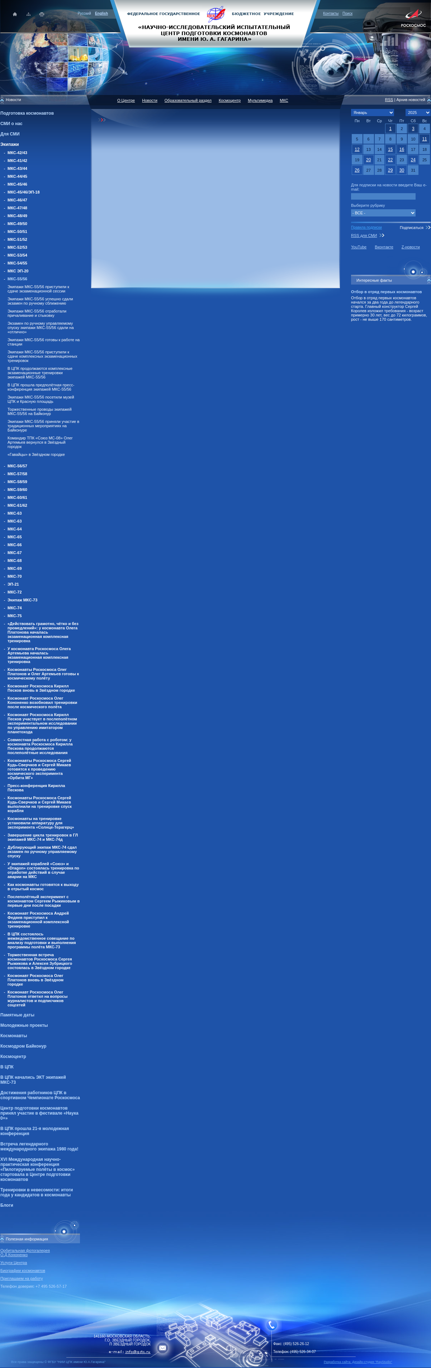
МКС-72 (15, 592)
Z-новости (411, 247)
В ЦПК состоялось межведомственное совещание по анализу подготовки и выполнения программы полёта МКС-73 (42, 940)
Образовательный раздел (188, 100)
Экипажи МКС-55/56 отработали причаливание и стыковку (37, 313)
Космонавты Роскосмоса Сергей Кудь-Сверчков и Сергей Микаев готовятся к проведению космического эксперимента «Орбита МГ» (39, 769)
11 (424, 139)
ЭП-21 (13, 584)
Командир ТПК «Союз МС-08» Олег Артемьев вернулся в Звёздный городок (40, 442)
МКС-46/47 (17, 200)
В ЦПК (7, 1066)
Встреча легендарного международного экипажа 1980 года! (39, 1146)
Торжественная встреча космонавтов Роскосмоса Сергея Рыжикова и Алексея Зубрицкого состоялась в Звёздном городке (40, 961)
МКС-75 (15, 616)
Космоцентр (13, 1056)
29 (390, 170)
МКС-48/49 (17, 216)
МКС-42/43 (17, 153)
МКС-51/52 (17, 239)
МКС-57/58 (17, 474)
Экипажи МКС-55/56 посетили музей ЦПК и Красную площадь (41, 399)
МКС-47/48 (17, 208)
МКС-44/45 (17, 176)
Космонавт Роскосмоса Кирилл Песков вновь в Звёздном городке (41, 688)
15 (390, 149)
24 (413, 159)
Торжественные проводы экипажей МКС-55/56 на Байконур (40, 411)
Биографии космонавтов (22, 1270)
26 (357, 170)
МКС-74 (15, 608)
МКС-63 (15, 513)
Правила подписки (366, 227)
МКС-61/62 (17, 505)
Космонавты (13, 1035)
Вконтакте (384, 247)
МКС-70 (15, 576)
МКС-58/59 (17, 482)
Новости (149, 100)
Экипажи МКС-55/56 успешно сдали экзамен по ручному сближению (40, 301)
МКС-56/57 (17, 466)
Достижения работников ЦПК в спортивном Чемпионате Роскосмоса (40, 1095)
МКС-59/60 (17, 489)
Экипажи (9, 144)
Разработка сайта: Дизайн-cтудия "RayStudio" (358, 1362)
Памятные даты (17, 1014)
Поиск (347, 13)
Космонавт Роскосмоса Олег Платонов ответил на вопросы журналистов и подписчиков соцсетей (37, 998)
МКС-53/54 (17, 255)
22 (390, 159)
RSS (389, 99)
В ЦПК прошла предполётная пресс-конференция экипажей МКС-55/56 (41, 387)
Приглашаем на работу (21, 1278)
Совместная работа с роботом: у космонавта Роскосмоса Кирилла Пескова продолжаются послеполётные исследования (40, 746)
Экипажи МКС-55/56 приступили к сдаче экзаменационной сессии (38, 289)
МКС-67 (15, 552)
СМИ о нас (11, 123)
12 (357, 149)
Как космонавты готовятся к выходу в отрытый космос (43, 886)
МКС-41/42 (17, 160)
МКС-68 (15, 560)
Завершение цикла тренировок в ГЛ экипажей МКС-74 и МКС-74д (43, 837)
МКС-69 (15, 568)
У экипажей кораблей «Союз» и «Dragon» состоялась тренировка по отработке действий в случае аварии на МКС (43, 870)
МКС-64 (15, 529)
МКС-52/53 (17, 247)
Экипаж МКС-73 (22, 600)
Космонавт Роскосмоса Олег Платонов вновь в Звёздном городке (35, 979)
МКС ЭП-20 (18, 271)
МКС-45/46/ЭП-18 (24, 192)
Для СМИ (10, 134)
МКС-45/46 (17, 184)
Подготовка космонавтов (27, 113)
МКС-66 (15, 545)
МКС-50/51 (17, 231)
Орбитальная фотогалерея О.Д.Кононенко (25, 1252)
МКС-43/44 (17, 168)
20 (368, 159)
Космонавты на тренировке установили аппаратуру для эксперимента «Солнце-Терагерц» (41, 822)
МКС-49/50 (17, 223)
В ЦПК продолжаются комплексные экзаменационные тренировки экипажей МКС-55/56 (40, 372)
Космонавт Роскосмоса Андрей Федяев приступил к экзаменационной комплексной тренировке (38, 919)
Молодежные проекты (24, 1025)
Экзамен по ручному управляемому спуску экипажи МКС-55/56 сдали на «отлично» (41, 327)
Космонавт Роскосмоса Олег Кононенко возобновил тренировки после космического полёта (42, 702)
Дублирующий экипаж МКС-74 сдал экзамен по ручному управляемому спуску (42, 851)
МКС (284, 100)
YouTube (358, 247)
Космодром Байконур (23, 1046)
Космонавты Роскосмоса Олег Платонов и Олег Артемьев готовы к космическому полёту (43, 673)
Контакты (330, 13)
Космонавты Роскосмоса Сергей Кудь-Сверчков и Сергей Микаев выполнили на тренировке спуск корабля (40, 804)
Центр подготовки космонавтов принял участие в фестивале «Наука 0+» (39, 1113)
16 (401, 149)
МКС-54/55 (17, 263)
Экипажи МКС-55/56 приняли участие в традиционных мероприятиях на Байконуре (43, 425)
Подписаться (411, 227)
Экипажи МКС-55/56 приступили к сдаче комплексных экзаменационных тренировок (42, 356)
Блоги (6, 1205)
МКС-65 (15, 537)
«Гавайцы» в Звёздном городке (36, 454)
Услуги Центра (13, 1262)
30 (401, 170)
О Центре (126, 100)
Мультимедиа (260, 100)
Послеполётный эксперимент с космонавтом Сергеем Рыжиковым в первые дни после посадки (44, 901)
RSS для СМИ (364, 235)
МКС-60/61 (17, 497)
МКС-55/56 (17, 279)
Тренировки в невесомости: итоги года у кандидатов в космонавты (36, 1192)
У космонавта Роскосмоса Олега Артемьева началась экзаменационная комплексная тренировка (39, 655)
